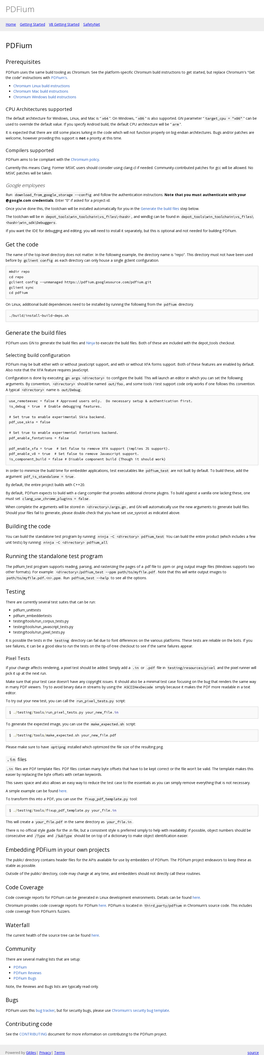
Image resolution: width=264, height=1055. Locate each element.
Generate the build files (160, 208)
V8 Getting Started (64, 24)
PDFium (20, 967)
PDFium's (59, 77)
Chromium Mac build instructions (40, 91)
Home (11, 24)
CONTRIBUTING (33, 1034)
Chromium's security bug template (140, 1010)
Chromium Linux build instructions (41, 85)
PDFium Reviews (27, 972)
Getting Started (32, 24)
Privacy (45, 1052)
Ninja (90, 342)
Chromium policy (85, 159)
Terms (59, 1052)
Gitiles (31, 1052)
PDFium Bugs (24, 978)
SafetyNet (91, 24)
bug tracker (45, 1010)
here (63, 790)
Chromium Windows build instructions (44, 96)
